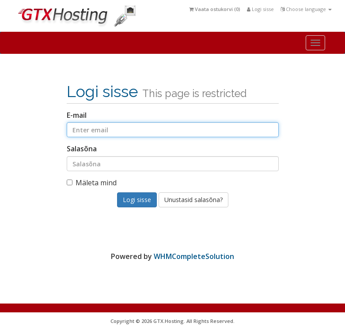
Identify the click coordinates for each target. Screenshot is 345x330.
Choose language (306, 9)
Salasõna (82, 149)
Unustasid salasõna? (193, 199)
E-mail (77, 115)
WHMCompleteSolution (194, 256)
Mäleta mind (92, 183)
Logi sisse (260, 9)
